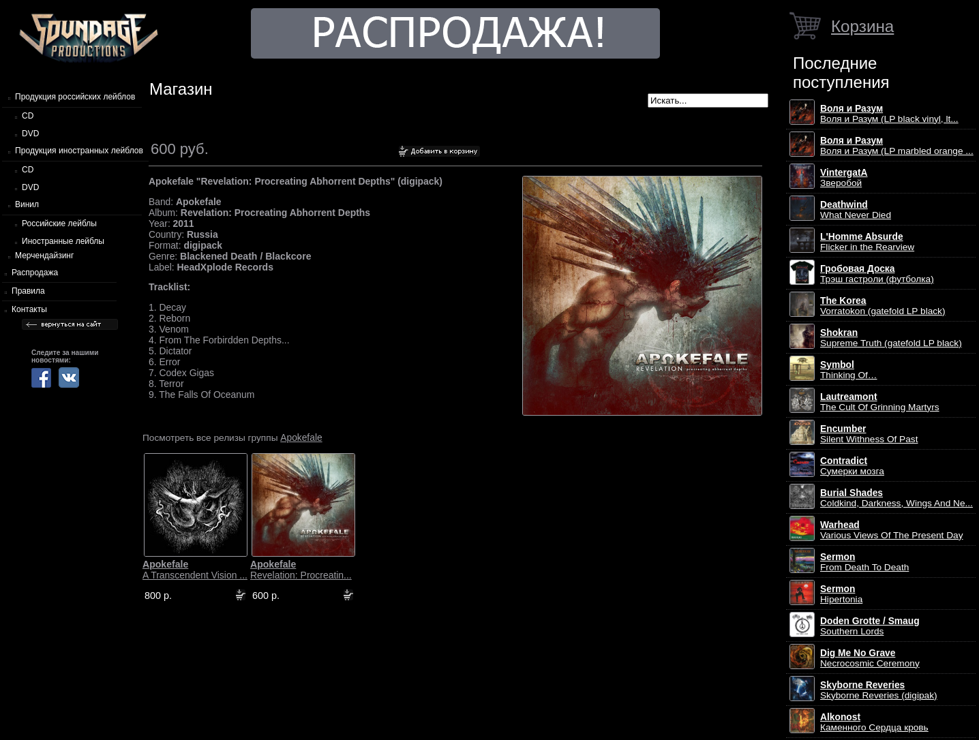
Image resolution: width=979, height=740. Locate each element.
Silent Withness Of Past (869, 434)
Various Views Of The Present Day (891, 530)
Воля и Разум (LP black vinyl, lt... (889, 114)
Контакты (29, 309)
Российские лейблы (59, 223)
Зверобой (844, 178)
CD (27, 116)
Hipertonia (841, 594)
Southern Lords (870, 626)
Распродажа (35, 272)
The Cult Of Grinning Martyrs (879, 402)
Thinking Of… (848, 370)
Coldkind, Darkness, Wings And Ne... (896, 498)
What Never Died (855, 210)
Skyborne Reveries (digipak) (878, 690)
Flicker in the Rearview (867, 242)
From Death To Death (864, 562)
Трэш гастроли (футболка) (877, 274)
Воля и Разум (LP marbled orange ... (897, 146)
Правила (28, 291)
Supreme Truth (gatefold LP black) (891, 338)
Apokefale (301, 437)
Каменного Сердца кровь (874, 722)
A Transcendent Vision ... (194, 570)
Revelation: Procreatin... (301, 570)
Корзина (862, 26)
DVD (30, 133)
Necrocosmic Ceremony (870, 658)
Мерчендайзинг (44, 255)
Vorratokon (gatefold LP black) (882, 306)
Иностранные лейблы (63, 241)
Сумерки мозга (852, 466)
